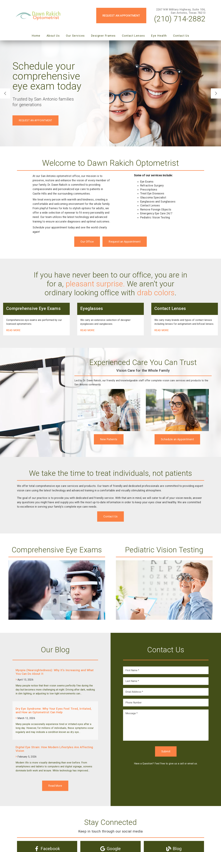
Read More (13, 330)
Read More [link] (55, 785)
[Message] (166, 725)
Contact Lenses (133, 35)
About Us (53, 35)
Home (36, 35)
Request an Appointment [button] (121, 15)
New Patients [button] (108, 439)
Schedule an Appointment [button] (177, 439)
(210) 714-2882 (179, 18)
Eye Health (159, 35)
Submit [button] (165, 751)
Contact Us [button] (110, 516)
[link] (39, 15)
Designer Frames (103, 35)
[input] (166, 670)
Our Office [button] (87, 241)
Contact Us (181, 35)
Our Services (75, 35)
